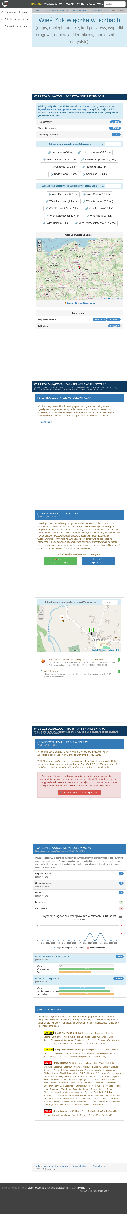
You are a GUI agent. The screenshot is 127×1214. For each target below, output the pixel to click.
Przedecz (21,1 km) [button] (94, 166)
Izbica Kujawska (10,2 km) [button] (94, 152)
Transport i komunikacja (16, 26)
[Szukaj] (114, 4)
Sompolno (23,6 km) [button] (95, 174)
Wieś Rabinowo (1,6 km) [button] (98, 201)
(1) (60, 561)
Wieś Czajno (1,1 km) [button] (96, 194)
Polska (37, 10)
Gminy (80, 4)
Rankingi (36, 4)
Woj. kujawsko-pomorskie (55, 10)
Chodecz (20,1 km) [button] (64, 166)
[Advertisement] (15, 48)
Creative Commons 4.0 (39, 1188)
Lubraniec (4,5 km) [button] (60, 152)
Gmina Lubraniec (100, 10)
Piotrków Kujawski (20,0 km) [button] (98, 159)
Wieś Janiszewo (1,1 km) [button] (61, 201)
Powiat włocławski (80, 10)
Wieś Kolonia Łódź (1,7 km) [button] (62, 208)
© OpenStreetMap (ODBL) (112, 298)
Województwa (53, 4)
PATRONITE (84, 1188)
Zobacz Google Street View (81, 303)
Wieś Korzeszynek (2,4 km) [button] (63, 215)
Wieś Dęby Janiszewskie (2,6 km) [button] (95, 223)
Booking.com (46, 422)
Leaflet (96, 298)
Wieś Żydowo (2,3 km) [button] (99, 208)
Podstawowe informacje (16, 12)
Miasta (91, 4)
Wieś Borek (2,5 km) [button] (56, 223)
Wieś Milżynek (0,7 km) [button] (63, 194)
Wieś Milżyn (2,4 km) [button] (99, 215)
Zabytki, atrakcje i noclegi (17, 19)
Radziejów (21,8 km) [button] (63, 174)
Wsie (100, 4)
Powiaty (70, 4)
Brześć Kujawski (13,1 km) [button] (59, 159)
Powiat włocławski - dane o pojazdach (79, 792)
